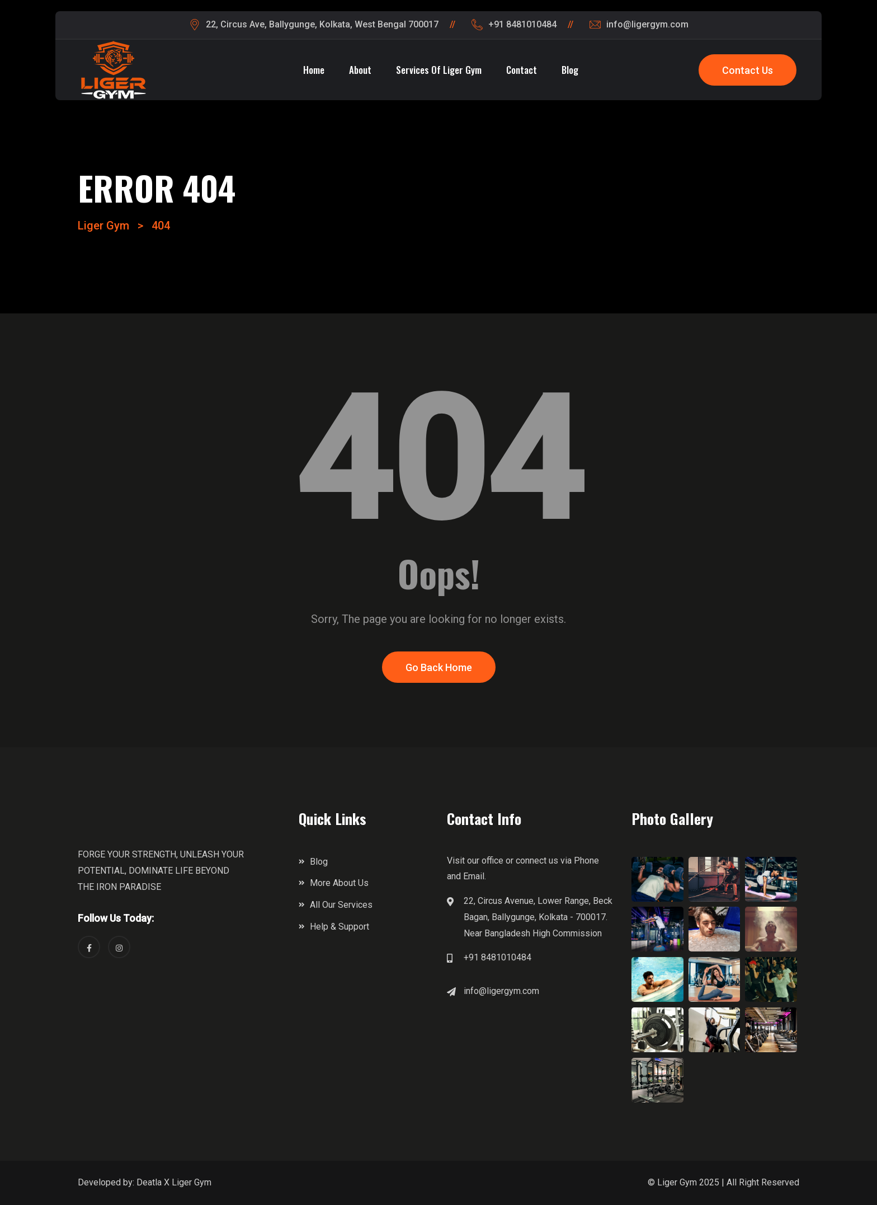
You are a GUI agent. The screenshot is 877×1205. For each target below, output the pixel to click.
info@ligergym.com (501, 991)
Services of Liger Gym (439, 70)
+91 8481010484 (497, 957)
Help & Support (339, 926)
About (360, 70)
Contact (521, 70)
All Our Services (341, 904)
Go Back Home (439, 667)
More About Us (339, 883)
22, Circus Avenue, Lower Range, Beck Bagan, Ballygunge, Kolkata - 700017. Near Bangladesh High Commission (538, 917)
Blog (570, 70)
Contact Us (747, 70)
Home (313, 70)
